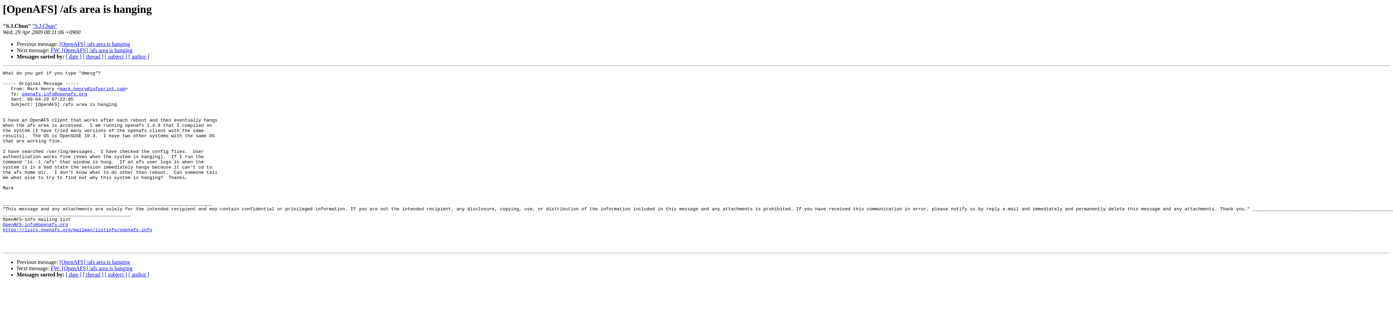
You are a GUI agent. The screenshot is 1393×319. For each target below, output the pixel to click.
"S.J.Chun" (44, 26)
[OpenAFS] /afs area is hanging (95, 44)
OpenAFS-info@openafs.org (35, 255)
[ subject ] (116, 57)
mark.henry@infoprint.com (92, 93)
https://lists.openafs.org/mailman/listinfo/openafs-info (77, 262)
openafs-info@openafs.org (54, 99)
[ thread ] (93, 57)
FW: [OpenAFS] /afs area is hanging (91, 50)
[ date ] (73, 57)
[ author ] (139, 57)
